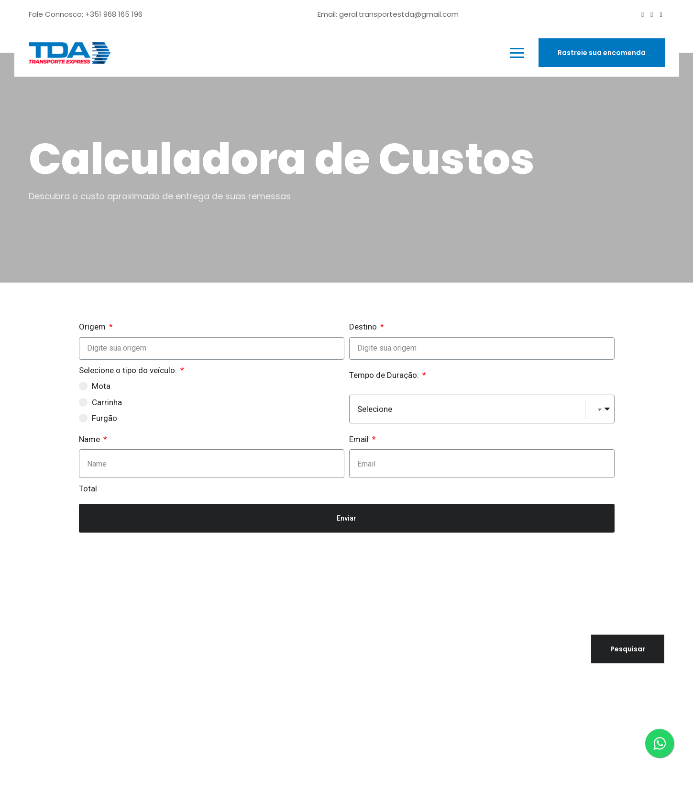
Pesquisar (482, 624)
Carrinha (107, 402)
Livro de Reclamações (507, 721)
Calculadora (278, 701)
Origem (93, 326)
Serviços (270, 669)
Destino (364, 326)
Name (90, 439)
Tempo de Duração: (385, 375)
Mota (101, 386)
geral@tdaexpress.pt (71, 636)
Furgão (104, 418)
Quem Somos (281, 653)
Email (360, 439)
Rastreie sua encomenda (602, 52)
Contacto (272, 685)
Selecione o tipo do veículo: (129, 370)
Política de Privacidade (510, 708)
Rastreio (269, 717)
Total (88, 488)
